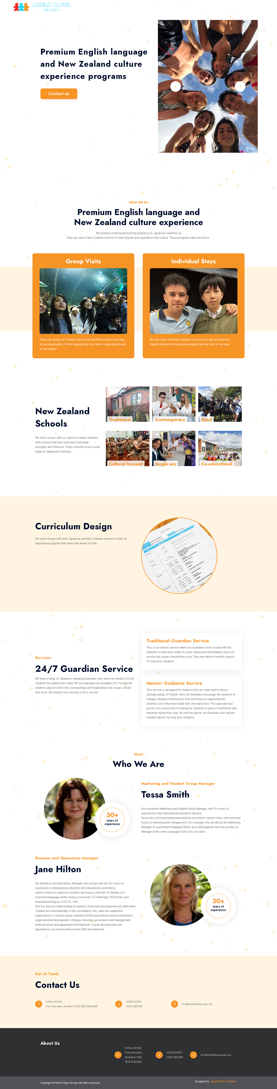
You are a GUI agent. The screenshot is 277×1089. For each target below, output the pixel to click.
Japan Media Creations (223, 1081)
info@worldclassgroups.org (197, 1004)
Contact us (58, 93)
